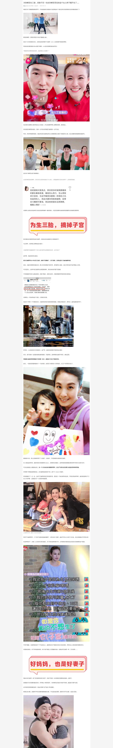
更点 (24, 6)
